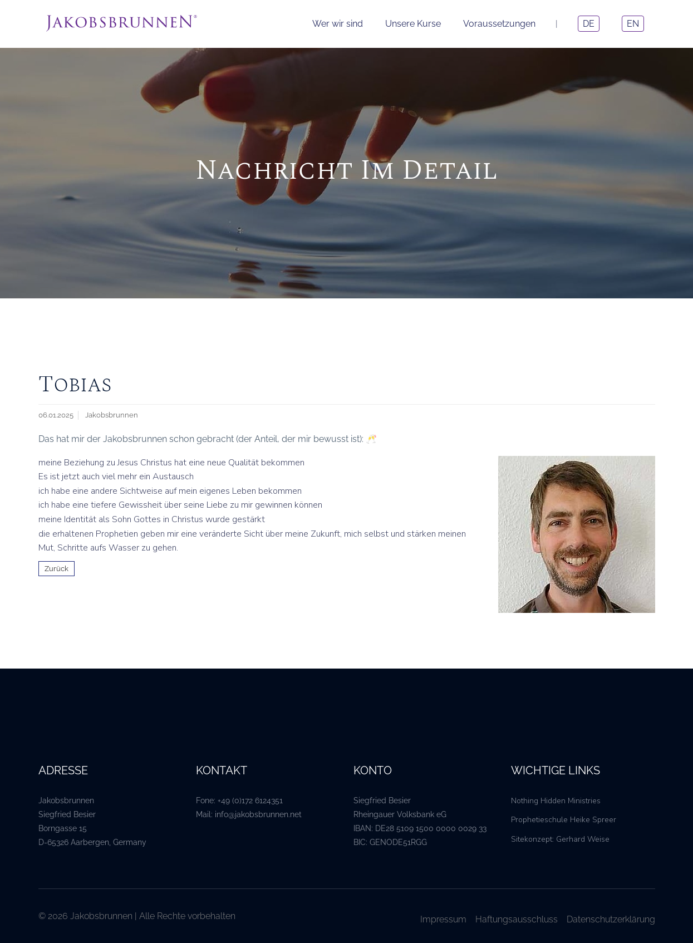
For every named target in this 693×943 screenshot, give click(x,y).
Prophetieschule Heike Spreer (563, 819)
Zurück (56, 568)
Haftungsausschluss (516, 919)
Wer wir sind (337, 23)
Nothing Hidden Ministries (556, 800)
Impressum (443, 919)
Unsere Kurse (413, 23)
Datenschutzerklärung (611, 919)
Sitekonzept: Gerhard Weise (560, 839)
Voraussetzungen (499, 23)
